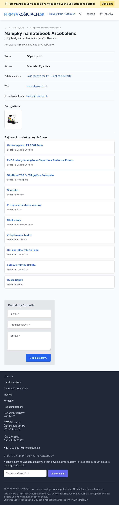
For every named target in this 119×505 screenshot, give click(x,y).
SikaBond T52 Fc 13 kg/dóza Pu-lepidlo (30, 175)
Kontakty (9, 400)
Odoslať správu (38, 357)
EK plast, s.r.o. (18, 28)
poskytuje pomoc (50, 489)
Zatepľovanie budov (19, 235)
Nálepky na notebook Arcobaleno (45, 28)
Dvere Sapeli (15, 279)
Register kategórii (13, 406)
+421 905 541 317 (61, 76)
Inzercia (106, 13)
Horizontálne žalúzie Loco (23, 250)
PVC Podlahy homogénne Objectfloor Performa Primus (40, 160)
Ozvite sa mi (58, 473)
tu (88, 499)
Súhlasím (107, 3)
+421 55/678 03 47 (37, 76)
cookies (59, 493)
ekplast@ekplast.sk (36, 96)
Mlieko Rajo (14, 220)
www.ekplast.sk (36, 86)
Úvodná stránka (12, 382)
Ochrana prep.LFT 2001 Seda (25, 145)
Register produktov (14, 412)
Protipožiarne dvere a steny (24, 205)
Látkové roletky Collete (21, 264)
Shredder (13, 190)
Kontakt (90, 13)
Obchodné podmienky (16, 388)
